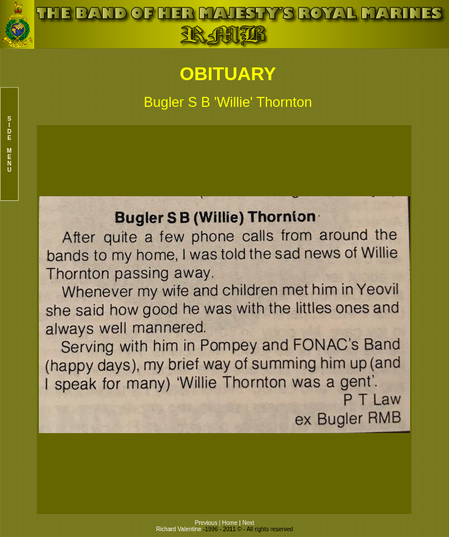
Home (230, 523)
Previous (207, 523)
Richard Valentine (178, 529)
